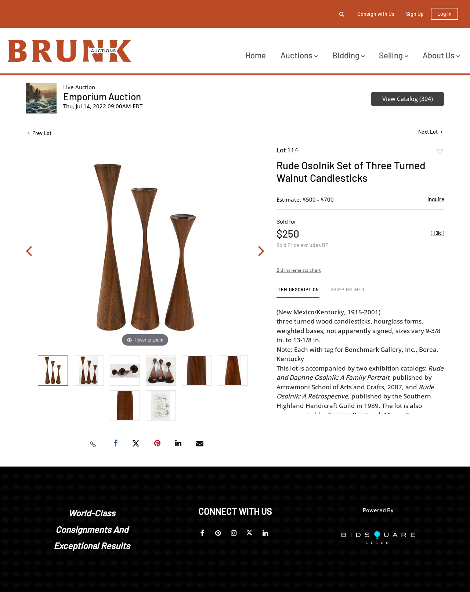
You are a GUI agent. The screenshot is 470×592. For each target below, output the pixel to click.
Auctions (299, 55)
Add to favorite (439, 151)
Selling (393, 55)
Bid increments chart (298, 270)
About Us (441, 55)
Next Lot (430, 132)
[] (437, 232)
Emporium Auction (102, 96)
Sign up (415, 14)
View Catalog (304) (407, 99)
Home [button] (255, 55)
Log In (444, 14)
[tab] (297, 292)
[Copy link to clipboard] (93, 443)
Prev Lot (39, 133)
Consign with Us (375, 14)
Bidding (348, 55)
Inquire (435, 199)
